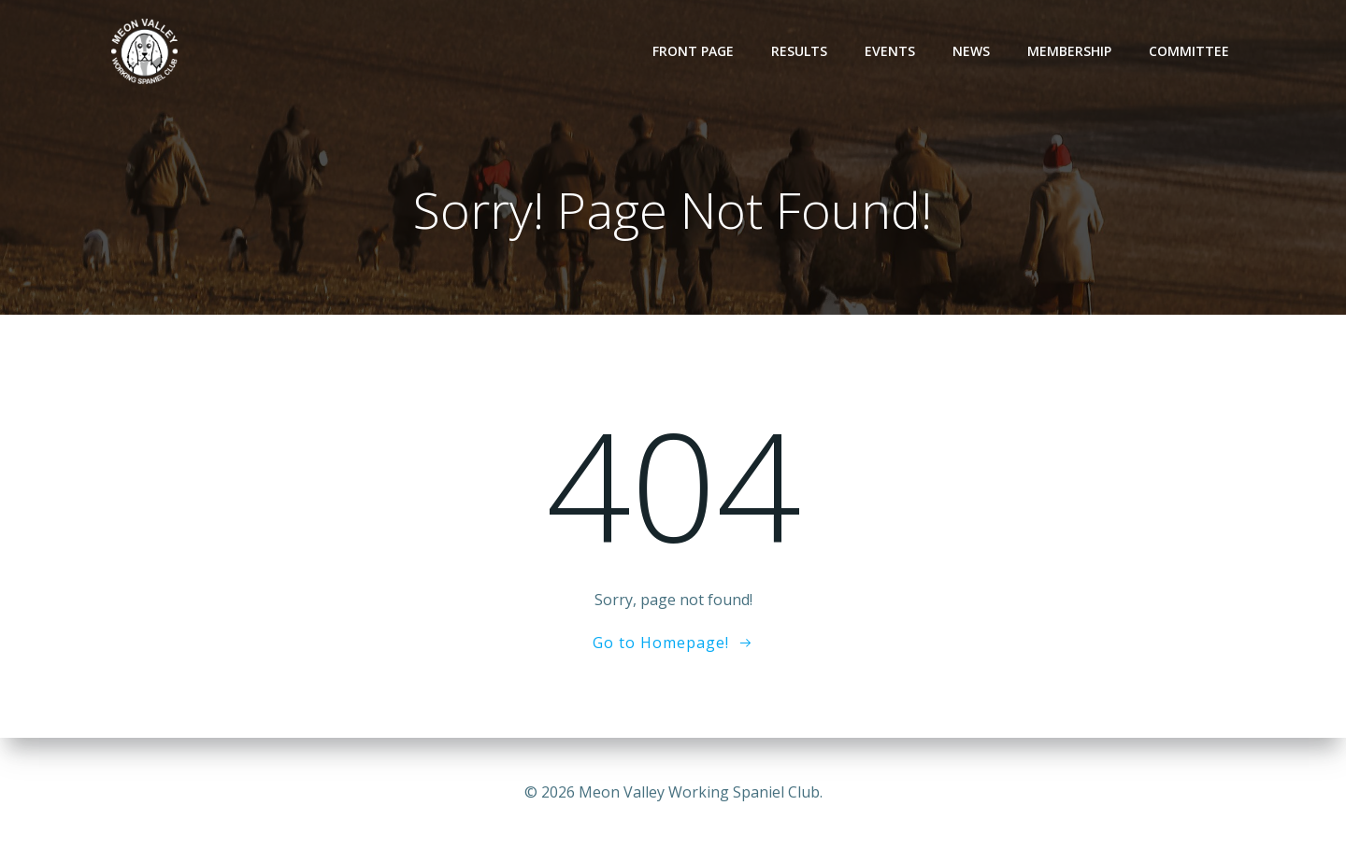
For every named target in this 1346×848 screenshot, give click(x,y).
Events (891, 51)
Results (800, 51)
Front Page (694, 51)
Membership (1070, 51)
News (972, 51)
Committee (1190, 51)
